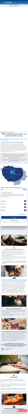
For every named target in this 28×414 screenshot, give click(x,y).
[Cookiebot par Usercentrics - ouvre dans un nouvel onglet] (22, 189)
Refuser (14, 223)
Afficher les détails (21, 214)
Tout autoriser (14, 217)
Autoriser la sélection (14, 220)
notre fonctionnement (13, 160)
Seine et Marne (16, 138)
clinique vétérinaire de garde (11, 289)
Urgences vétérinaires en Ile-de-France (7, 138)
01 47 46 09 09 (23, 410)
